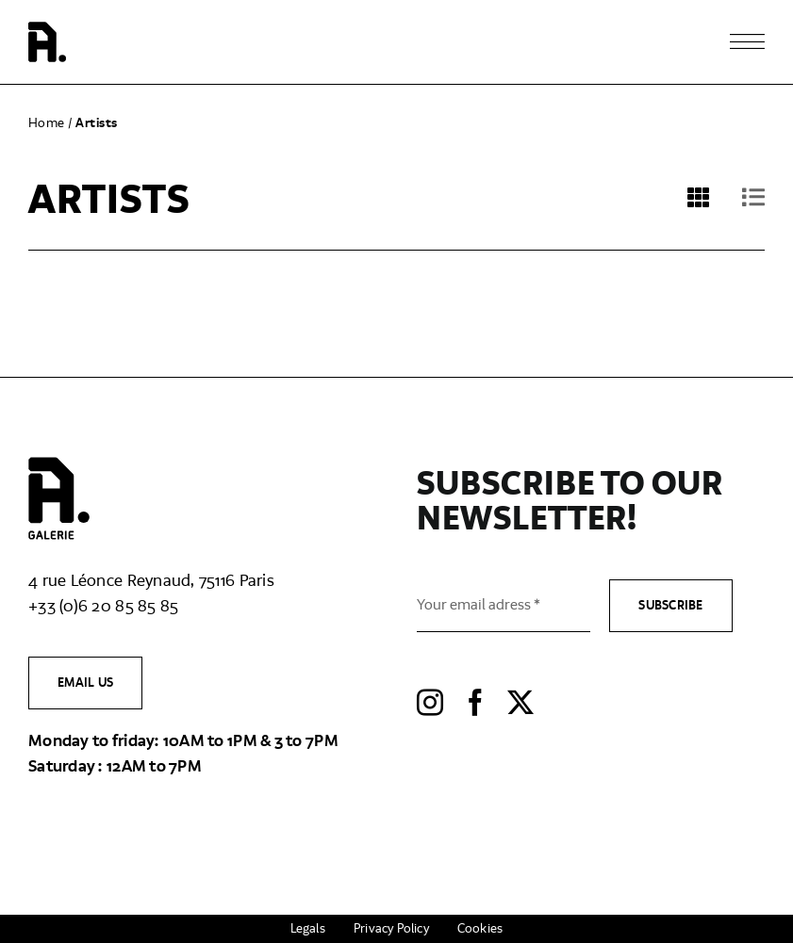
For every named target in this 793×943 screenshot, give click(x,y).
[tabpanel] (396, 264)
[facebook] (475, 703)
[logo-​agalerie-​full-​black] (59, 465)
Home (46, 123)
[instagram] (430, 703)
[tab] (738, 214)
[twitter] (520, 703)
